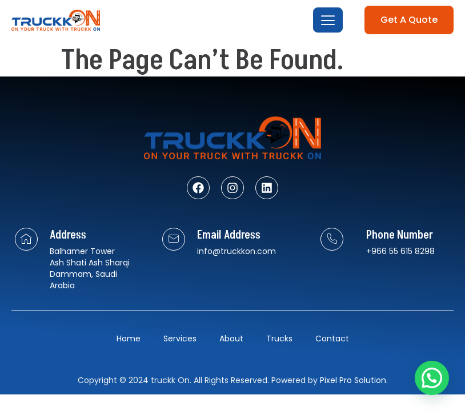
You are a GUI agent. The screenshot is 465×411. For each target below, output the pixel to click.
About (231, 338)
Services (180, 338)
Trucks (279, 338)
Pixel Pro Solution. (354, 380)
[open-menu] (327, 20)
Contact (332, 338)
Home (129, 338)
